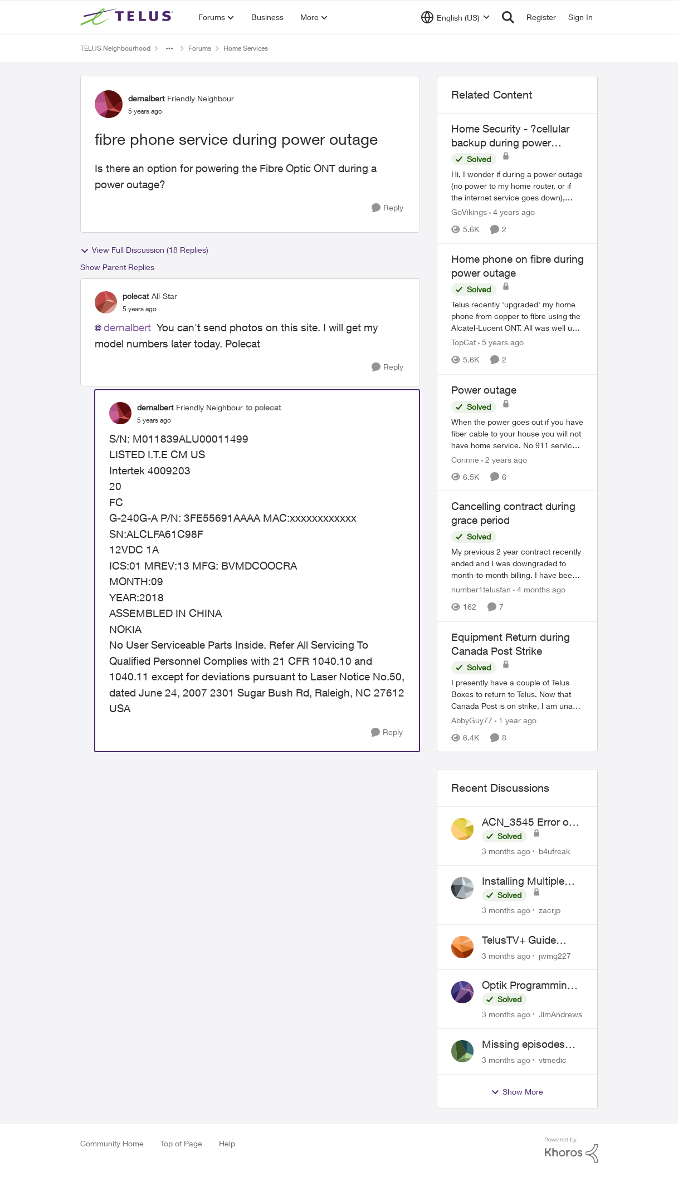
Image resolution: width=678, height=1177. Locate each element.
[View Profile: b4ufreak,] (462, 829)
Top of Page (181, 1143)
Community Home (112, 1143)
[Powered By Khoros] (571, 1150)
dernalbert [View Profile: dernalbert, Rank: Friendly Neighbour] (146, 98)
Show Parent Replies (117, 267)
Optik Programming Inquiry (527, 985)
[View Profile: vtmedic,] (462, 1051)
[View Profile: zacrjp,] (462, 888)
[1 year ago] (515, 720)
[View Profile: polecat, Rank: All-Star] (106, 302)
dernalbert (127, 327)
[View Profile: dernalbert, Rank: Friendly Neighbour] (109, 104)
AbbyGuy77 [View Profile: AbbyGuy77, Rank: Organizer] (471, 720)
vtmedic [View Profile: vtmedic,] (553, 1060)
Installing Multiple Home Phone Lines (527, 881)
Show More (517, 1092)
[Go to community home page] (128, 17)
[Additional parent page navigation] (169, 48)
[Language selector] (455, 17)
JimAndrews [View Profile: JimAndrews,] (560, 1014)
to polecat (263, 407)
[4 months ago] (539, 590)
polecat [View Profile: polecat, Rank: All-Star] (136, 296)
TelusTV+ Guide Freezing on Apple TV (532, 940)
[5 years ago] (501, 343)
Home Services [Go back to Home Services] (245, 48)
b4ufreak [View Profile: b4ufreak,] (554, 851)
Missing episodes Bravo (523, 1044)
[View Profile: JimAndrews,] (462, 992)
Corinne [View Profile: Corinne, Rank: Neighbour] (465, 459)
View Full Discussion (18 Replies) (144, 250)
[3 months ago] (506, 851)
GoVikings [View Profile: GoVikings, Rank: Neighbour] (469, 212)
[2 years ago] (504, 459)
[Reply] (387, 207)
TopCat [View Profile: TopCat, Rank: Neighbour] (463, 342)
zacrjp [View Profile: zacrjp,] (549, 910)
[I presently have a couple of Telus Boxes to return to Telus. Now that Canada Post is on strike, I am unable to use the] (517, 694)
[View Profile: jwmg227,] (462, 947)
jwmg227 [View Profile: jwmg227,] (555, 955)
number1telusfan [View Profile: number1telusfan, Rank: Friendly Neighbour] (481, 590)
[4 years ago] (512, 212)
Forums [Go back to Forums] (199, 48)
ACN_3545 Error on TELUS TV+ (528, 822)
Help (227, 1143)
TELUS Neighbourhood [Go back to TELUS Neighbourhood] (115, 48)
